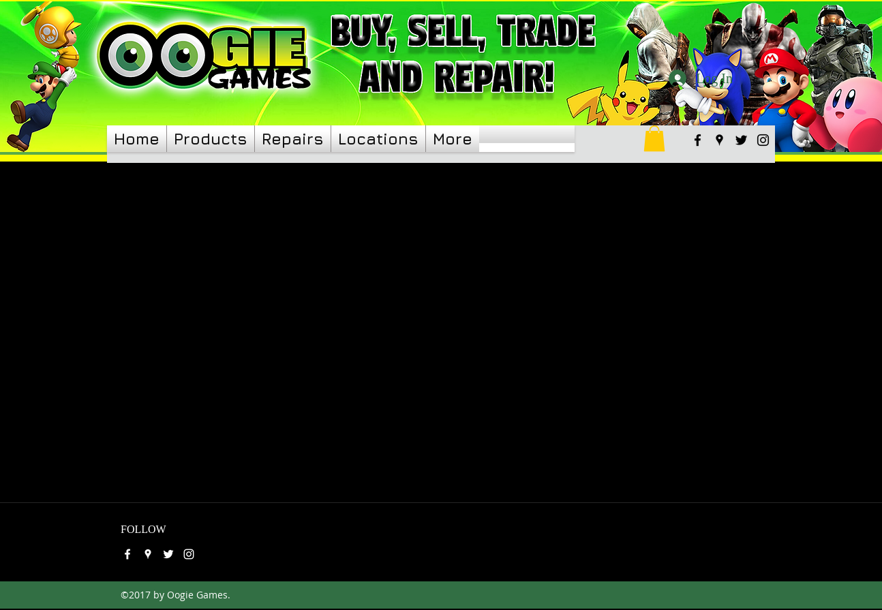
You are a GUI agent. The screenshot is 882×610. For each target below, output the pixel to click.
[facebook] (697, 140)
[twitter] (741, 140)
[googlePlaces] (719, 140)
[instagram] (763, 140)
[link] (654, 138)
